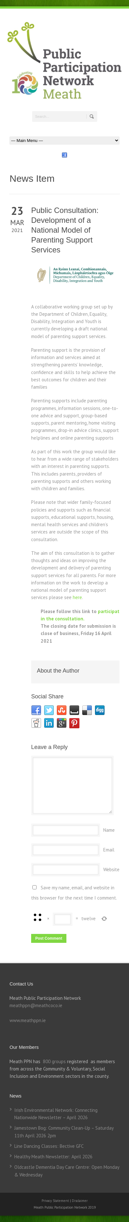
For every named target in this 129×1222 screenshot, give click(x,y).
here (77, 597)
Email (108, 850)
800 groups (54, 1061)
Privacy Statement (56, 1200)
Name (109, 830)
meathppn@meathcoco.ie (36, 1005)
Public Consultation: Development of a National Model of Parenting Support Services (64, 230)
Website (111, 869)
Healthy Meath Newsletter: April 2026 (53, 1157)
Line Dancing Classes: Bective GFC (49, 1146)
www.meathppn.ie (28, 1020)
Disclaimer (80, 1200)
